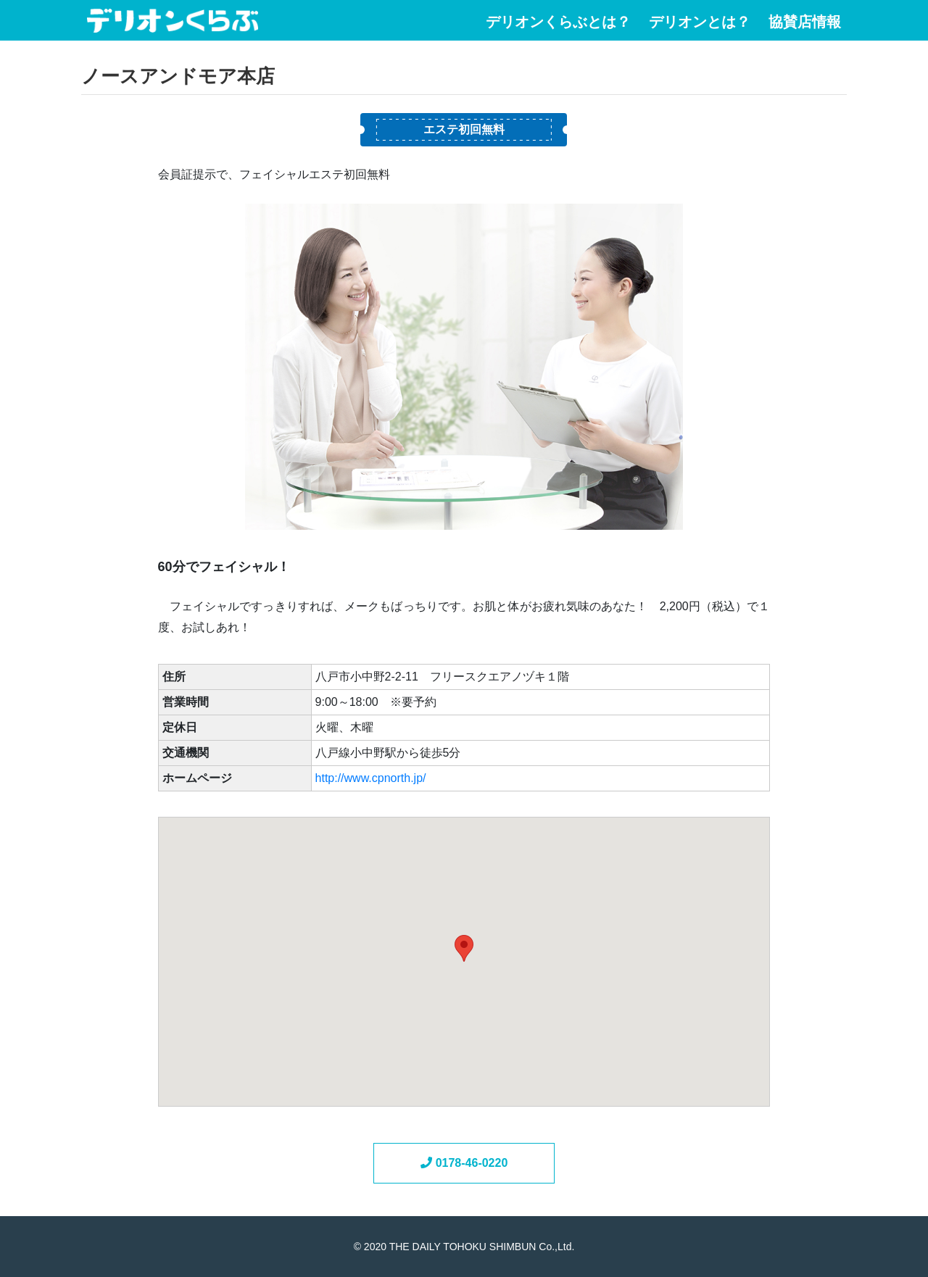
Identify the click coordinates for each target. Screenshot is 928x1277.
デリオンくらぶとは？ (558, 22)
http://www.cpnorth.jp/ (370, 778)
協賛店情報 (804, 22)
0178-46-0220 (464, 1163)
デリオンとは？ (699, 22)
